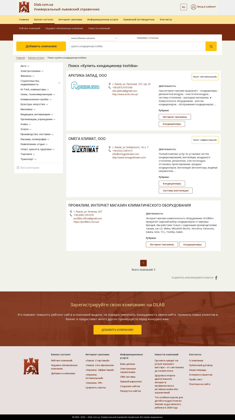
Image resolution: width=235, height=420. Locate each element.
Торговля (26, 154)
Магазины (26, 109)
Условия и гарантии (200, 374)
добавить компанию (117, 330)
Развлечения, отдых (33, 144)
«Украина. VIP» (94, 382)
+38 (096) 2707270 (84, 215)
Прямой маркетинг (131, 381)
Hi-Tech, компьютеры (33, 89)
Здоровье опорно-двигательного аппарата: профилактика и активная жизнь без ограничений (166, 384)
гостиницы (153, 37)
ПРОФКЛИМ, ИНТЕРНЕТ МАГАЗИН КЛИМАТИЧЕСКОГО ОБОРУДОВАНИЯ (129, 205)
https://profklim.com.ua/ (86, 221)
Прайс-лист (195, 379)
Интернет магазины (175, 116)
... (215, 104)
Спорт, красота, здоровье (36, 149)
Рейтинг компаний (29, 28)
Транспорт (27, 159)
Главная (24, 19)
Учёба (24, 124)
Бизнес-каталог (43, 19)
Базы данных (127, 363)
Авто (23, 65)
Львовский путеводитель (139, 19)
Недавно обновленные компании (64, 28)
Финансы (26, 75)
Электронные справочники (128, 370)
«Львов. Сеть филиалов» (100, 365)
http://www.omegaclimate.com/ (129, 157)
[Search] (137, 46)
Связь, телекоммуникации (36, 94)
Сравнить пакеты (96, 387)
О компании (196, 360)
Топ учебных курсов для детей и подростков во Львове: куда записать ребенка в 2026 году (169, 402)
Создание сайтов (130, 386)
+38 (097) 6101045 (122, 87)
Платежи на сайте (199, 384)
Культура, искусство (33, 104)
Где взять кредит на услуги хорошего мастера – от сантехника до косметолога (169, 365)
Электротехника (30, 70)
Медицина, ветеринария (35, 114)
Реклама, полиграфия (33, 139)
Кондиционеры (172, 123)
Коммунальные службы (34, 99)
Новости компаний (99, 28)
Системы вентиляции (175, 190)
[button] (203, 7)
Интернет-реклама (70, 19)
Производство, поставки (35, 134)
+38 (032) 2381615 (122, 150)
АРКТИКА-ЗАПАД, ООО (87, 75)
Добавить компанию (41, 46)
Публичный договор (200, 365)
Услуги (24, 129)
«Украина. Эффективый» (100, 369)
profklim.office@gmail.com (88, 218)
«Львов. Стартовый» (98, 360)
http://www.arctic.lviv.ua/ (125, 94)
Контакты (166, 19)
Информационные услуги (102, 19)
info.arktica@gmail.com (124, 90)
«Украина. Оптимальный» (94, 376)
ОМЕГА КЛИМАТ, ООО (87, 138)
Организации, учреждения (36, 119)
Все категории (28, 167)
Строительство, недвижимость (30, 82)
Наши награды (197, 369)
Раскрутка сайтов (130, 390)
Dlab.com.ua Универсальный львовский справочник (67, 6)
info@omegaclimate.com (125, 153)
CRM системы (127, 376)
